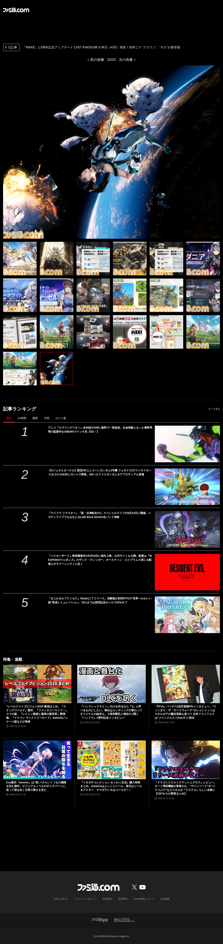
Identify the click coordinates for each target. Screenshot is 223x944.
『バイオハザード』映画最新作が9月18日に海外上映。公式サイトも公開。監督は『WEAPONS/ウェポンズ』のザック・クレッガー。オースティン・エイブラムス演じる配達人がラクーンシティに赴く (100, 559)
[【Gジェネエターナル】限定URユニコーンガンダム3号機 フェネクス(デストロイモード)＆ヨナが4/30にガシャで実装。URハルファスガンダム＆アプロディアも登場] (187, 486)
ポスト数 (60, 418)
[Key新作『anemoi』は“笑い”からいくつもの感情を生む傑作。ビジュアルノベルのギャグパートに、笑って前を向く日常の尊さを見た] (37, 760)
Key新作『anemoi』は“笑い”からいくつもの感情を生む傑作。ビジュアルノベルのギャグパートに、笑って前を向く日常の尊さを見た (37, 786)
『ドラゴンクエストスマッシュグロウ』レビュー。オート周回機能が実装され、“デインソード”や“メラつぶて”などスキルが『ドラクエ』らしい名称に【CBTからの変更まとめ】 (185, 788)
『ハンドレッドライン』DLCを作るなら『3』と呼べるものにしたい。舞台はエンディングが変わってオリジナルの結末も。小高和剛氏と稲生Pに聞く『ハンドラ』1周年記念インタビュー (111, 712)
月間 (46, 418)
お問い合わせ (60, 899)
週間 (35, 418)
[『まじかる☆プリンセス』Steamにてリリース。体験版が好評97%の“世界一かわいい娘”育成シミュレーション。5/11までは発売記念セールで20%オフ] (187, 614)
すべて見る (214, 409)
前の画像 (97, 60)
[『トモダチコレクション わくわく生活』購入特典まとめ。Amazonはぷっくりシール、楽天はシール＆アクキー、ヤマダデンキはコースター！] (111, 760)
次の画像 (126, 60)
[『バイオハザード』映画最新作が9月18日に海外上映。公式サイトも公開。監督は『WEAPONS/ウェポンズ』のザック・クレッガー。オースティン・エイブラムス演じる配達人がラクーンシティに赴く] (187, 572)
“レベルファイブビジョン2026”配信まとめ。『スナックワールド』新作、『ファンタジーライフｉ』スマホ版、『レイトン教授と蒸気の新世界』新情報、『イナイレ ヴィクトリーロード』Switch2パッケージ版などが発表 (37, 714)
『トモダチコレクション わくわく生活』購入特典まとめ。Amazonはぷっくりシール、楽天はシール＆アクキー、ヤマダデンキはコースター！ (111, 786)
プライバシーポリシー (85, 899)
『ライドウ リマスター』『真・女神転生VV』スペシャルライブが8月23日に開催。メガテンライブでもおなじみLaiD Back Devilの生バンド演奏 (99, 515)
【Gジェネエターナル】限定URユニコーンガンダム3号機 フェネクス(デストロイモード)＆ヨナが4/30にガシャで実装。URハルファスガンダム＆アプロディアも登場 (99, 472)
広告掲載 (164, 899)
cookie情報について (143, 899)
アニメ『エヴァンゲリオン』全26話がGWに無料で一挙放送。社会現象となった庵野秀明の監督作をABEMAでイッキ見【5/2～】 (100, 429)
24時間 (22, 418)
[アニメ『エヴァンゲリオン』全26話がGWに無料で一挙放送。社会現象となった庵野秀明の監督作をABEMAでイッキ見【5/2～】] (187, 444)
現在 (9, 418)
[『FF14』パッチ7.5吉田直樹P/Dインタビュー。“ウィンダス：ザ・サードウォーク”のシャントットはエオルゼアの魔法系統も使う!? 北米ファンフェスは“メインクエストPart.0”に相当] (186, 684)
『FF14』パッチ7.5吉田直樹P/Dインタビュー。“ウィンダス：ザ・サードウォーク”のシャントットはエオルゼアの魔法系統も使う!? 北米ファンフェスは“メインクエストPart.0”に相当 (185, 712)
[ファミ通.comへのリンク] (16, 10)
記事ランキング (19, 408)
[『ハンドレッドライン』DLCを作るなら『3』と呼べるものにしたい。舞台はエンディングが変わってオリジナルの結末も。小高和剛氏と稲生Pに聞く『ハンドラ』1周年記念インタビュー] (111, 684)
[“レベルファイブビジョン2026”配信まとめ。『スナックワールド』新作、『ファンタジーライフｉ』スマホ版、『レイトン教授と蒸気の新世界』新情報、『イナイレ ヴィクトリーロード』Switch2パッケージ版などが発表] (37, 684)
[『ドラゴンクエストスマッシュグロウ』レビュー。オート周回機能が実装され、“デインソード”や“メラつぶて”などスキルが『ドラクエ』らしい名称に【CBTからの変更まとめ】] (186, 760)
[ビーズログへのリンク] (124, 919)
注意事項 (122, 899)
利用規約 (107, 899)
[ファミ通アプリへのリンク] (100, 919)
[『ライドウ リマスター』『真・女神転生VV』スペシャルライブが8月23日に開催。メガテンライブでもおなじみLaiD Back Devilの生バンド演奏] (187, 529)
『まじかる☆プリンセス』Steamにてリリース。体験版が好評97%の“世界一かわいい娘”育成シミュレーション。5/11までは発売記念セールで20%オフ (100, 600)
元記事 (10, 48)
